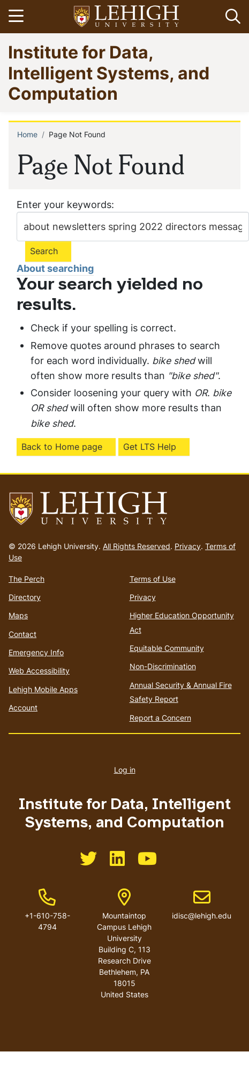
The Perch (26, 579)
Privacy (188, 546)
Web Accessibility (39, 670)
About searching (55, 268)
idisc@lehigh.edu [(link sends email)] (201, 904)
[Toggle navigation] (18, 16)
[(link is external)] (88, 862)
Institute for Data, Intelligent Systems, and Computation (108, 72)
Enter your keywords (64, 204)
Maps (18, 615)
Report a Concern (160, 718)
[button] (231, 16)
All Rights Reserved (136, 546)
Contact (22, 634)
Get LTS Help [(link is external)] (149, 447)
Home (27, 134)
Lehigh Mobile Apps (43, 689)
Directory (25, 597)
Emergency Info (36, 652)
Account (23, 707)
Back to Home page (61, 447)
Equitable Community (167, 648)
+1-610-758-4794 (47, 921)
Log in (124, 770)
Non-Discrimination (163, 666)
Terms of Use (153, 579)
